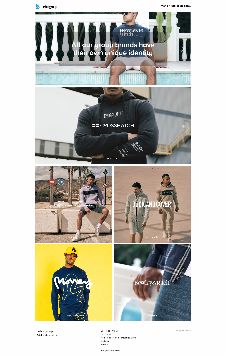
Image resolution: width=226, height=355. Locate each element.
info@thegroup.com (46, 335)
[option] (113, 48)
